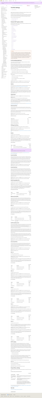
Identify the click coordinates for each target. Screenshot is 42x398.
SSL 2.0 (12, 42)
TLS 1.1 (12, 46)
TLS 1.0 (12, 45)
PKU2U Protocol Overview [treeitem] (4, 40)
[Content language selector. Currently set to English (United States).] (3, 394)
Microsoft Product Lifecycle (17, 2)
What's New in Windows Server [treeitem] (4, 9)
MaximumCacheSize (14, 37)
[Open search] (39, 0)
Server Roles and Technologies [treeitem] (4, 18)
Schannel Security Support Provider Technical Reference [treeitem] (5, 51)
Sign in (40, 0)
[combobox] (4, 6)
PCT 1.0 (12, 38)
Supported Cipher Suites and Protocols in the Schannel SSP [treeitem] (5, 58)
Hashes (12, 32)
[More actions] (30, 5)
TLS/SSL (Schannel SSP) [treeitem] (5, 45)
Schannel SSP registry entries (37, 6)
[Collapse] (6, 5)
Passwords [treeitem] (3, 39)
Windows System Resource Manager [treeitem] (4, 72)
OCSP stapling (13, 49)
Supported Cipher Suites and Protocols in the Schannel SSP (21, 86)
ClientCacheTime (13, 29)
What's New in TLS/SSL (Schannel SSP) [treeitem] (5, 46)
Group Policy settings (37, 7)
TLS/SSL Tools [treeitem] (4, 61)
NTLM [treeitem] (2, 38)
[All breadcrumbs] (11, 5)
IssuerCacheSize (13, 33)
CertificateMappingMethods (15, 25)
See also (35, 8)
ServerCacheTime (14, 41)
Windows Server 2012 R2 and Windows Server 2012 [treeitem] (4, 8)
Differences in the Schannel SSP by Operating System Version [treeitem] (4, 53)
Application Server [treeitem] (3, 20)
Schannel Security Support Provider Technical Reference (17, 5)
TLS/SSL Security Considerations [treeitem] (4, 60)
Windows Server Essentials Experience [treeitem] (4, 75)
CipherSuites (13, 28)
